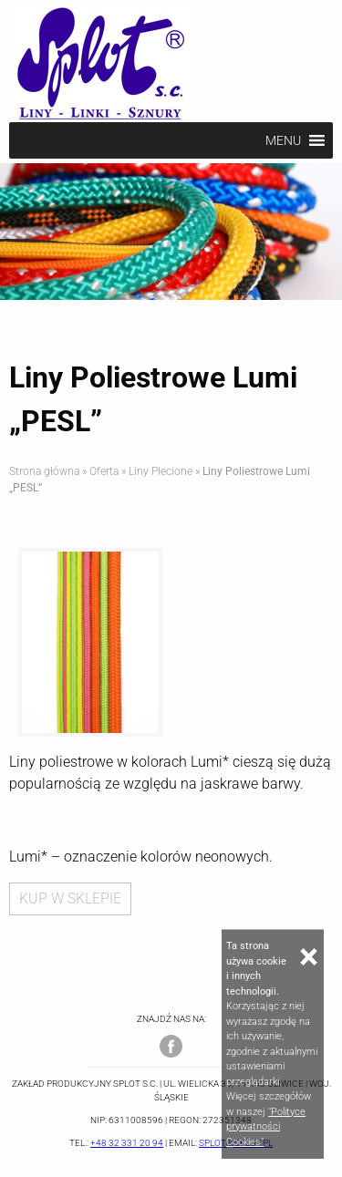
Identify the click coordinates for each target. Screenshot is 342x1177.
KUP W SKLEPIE (70, 898)
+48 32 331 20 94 (126, 1143)
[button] (283, 140)
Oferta (104, 471)
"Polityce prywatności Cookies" (266, 1127)
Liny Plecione (160, 471)
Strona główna (44, 471)
